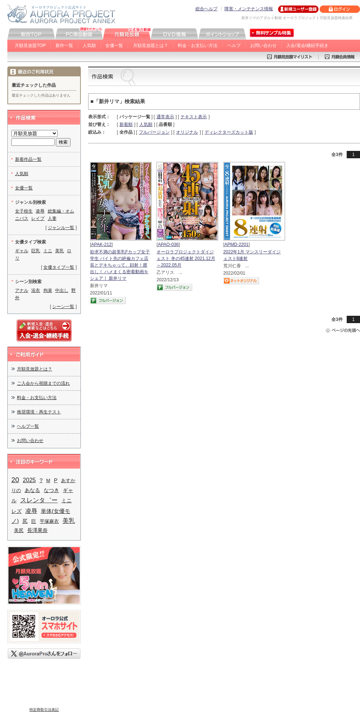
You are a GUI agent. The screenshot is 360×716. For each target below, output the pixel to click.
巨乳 (35, 250)
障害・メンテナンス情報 (248, 8)
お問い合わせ (263, 45)
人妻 (52, 218)
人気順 (89, 45)
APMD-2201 (236, 244)
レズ (16, 511)
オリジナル (187, 132)
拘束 (47, 290)
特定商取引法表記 (44, 710)
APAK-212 (101, 244)
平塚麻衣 (49, 521)
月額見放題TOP (30, 45)
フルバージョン (154, 132)
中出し (61, 290)
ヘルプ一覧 (28, 426)
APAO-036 (168, 244)
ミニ (47, 250)
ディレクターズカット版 (229, 132)
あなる (32, 490)
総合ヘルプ (206, 8)
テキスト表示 (193, 116)
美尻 (19, 530)
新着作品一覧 (28, 159)
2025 (29, 480)
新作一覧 (64, 45)
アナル (21, 290)
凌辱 (40, 211)
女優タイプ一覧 (58, 267)
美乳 (59, 250)
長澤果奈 (37, 530)
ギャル (21, 250)
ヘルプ (234, 45)
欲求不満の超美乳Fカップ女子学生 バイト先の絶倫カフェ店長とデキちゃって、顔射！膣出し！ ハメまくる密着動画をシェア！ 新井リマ (120, 265)
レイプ (37, 218)
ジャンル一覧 (61, 227)
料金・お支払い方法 (197, 45)
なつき (51, 490)
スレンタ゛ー (39, 500)
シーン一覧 (63, 306)
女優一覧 (114, 45)
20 (15, 480)
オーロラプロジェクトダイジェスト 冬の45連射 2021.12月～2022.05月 (185, 258)
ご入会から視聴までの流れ (43, 383)
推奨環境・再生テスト (39, 412)
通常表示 (165, 116)
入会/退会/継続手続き (307, 45)
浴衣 (35, 290)
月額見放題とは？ (150, 45)
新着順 (126, 124)
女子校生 (24, 211)
